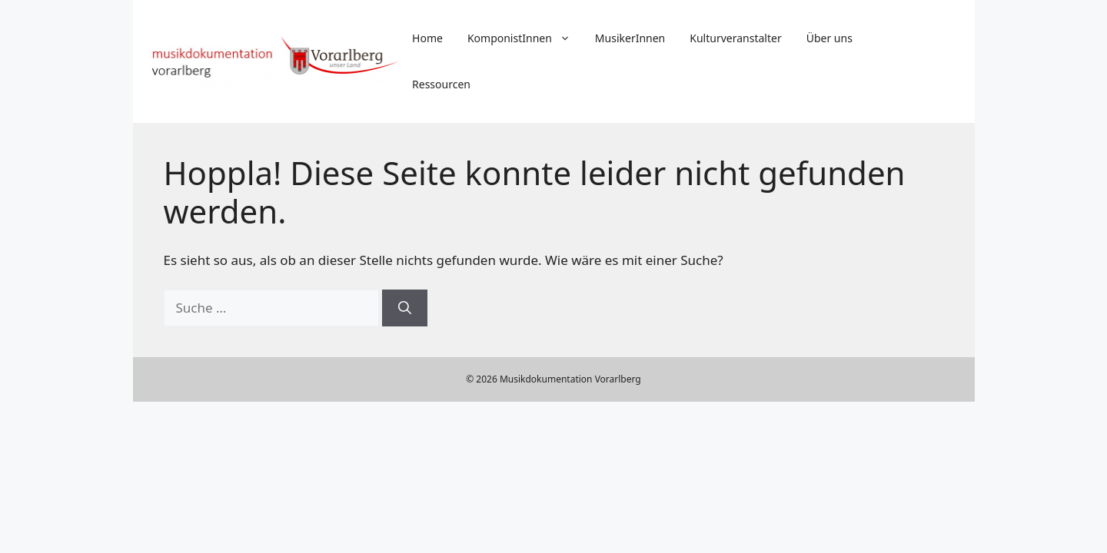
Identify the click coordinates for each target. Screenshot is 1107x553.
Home (427, 38)
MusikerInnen (630, 38)
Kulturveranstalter (735, 38)
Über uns (829, 38)
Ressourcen (441, 84)
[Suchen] (404, 308)
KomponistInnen (525, 38)
